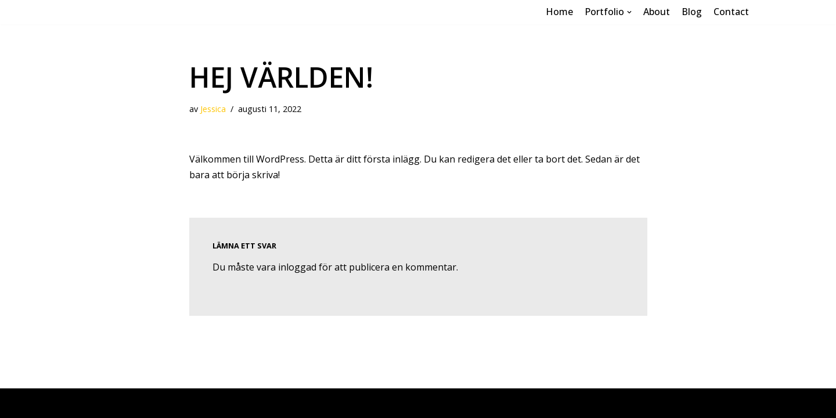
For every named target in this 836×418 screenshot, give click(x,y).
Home (559, 11)
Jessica (213, 108)
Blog (692, 11)
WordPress (189, 403)
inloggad (297, 267)
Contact (731, 11)
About (656, 11)
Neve (98, 403)
